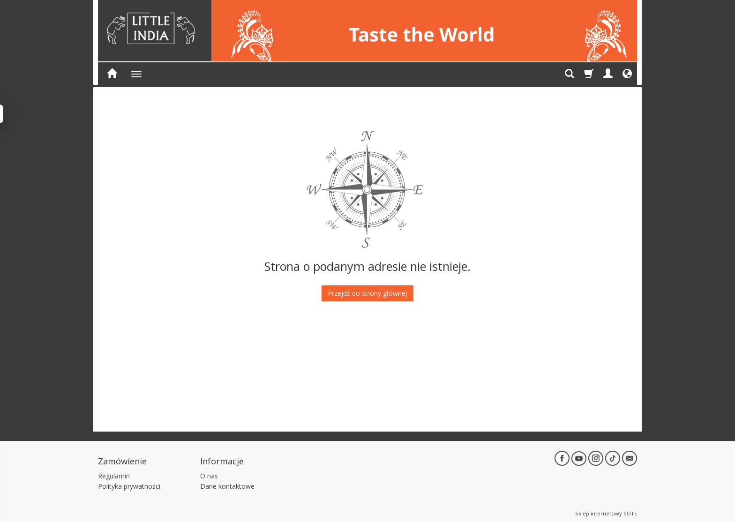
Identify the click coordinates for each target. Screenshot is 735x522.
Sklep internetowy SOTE (606, 512)
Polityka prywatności (129, 485)
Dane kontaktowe (227, 485)
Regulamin (114, 474)
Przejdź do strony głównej (367, 293)
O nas (209, 474)
